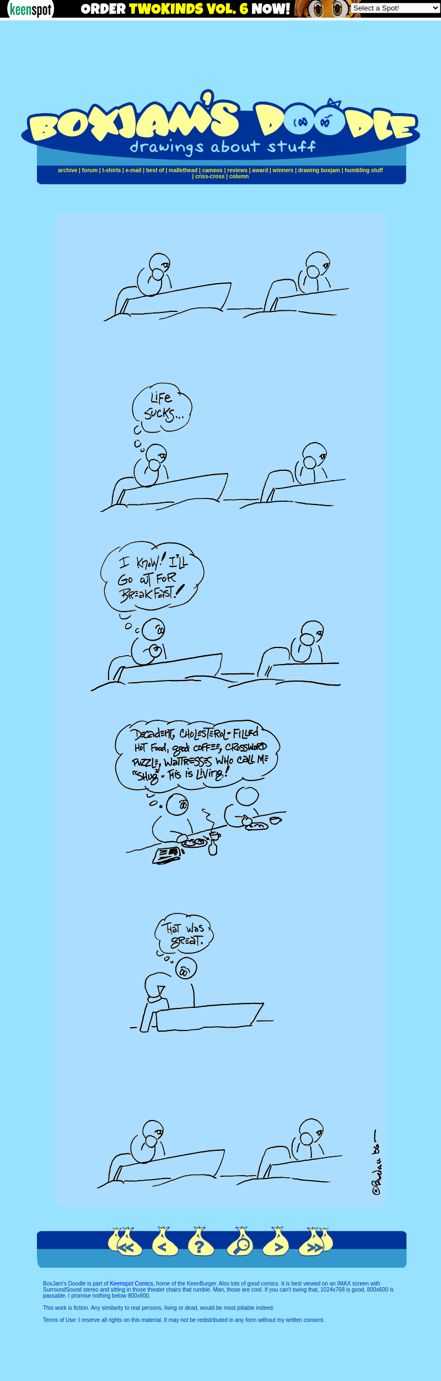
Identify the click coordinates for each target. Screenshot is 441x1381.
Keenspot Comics (131, 1284)
